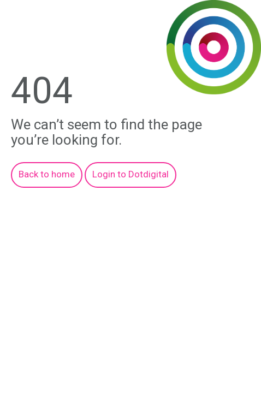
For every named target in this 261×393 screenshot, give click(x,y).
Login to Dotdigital (130, 174)
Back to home (47, 174)
